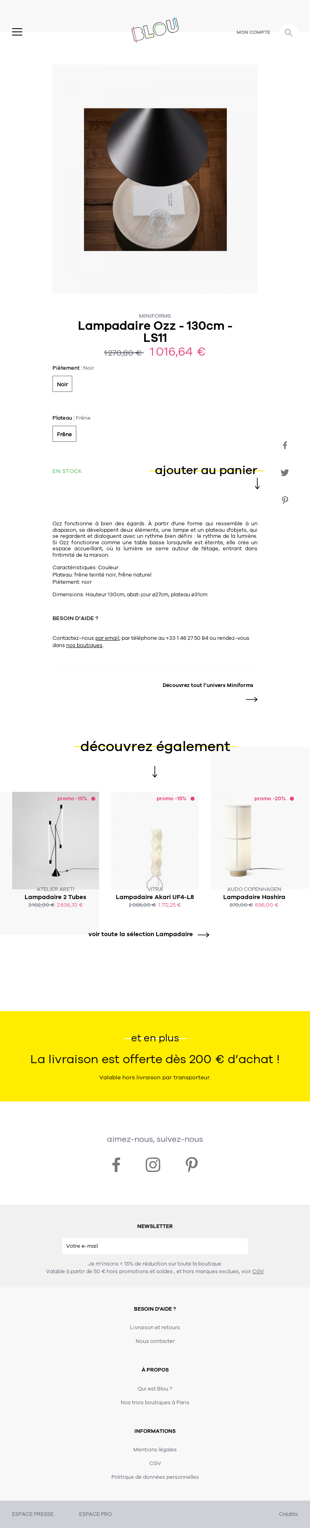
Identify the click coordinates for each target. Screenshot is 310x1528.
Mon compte (253, 32)
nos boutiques (84, 645)
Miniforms (155, 316)
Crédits (288, 1514)
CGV (258, 1271)
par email (107, 638)
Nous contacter (155, 1341)
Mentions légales (155, 1449)
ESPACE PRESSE (33, 1514)
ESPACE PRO (95, 1514)
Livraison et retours (155, 1327)
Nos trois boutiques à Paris (155, 1402)
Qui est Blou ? (155, 1389)
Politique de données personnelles (155, 1477)
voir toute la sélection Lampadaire (145, 934)
